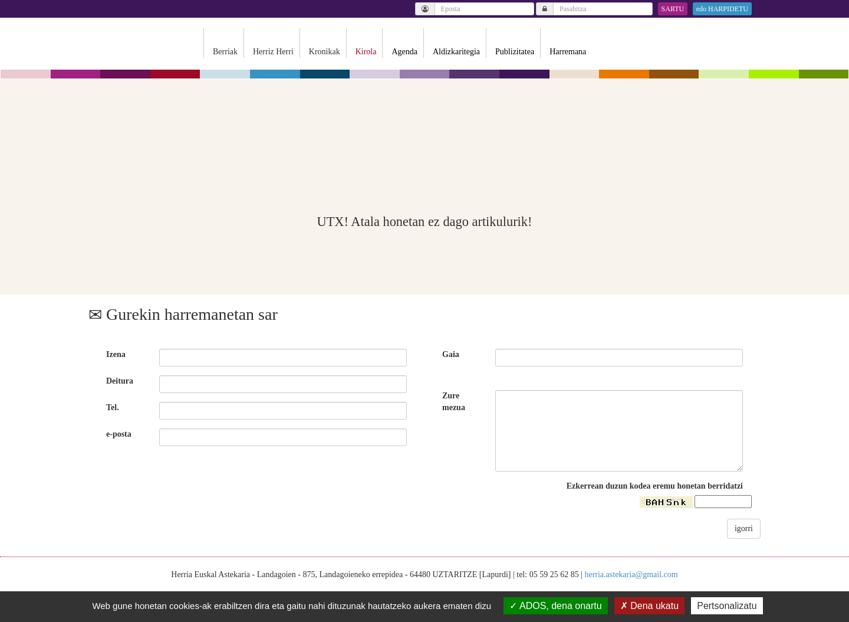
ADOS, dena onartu (555, 606)
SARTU (673, 9)
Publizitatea (514, 51)
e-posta (118, 434)
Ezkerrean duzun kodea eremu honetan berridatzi (655, 486)
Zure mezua (453, 401)
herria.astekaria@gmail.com (630, 574)
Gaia (450, 354)
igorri (744, 528)
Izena (116, 354)
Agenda (404, 51)
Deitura (119, 381)
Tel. (112, 407)
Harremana (567, 51)
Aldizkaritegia (456, 51)
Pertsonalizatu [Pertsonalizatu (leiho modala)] (726, 606)
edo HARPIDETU (722, 9)
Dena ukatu (649, 606)
